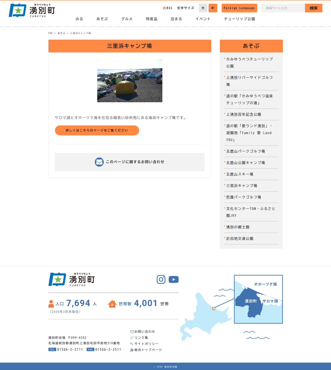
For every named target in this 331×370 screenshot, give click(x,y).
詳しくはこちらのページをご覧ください (97, 130)
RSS (170, 8)
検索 (314, 8)
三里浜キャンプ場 (242, 185)
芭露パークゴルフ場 (244, 197)
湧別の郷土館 (238, 227)
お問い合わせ (145, 331)
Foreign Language (239, 8)
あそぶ (62, 33)
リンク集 (141, 337)
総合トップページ (148, 349)
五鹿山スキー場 (240, 174)
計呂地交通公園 (240, 238)
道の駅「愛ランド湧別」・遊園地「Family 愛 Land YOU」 (249, 132)
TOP (50, 33)
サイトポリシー (147, 343)
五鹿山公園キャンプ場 (245, 162)
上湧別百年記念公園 (244, 114)
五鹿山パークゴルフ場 (245, 151)
